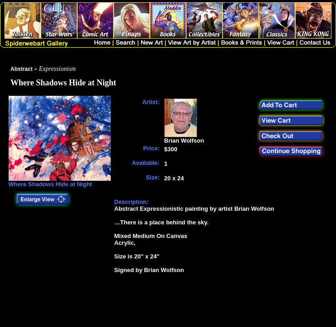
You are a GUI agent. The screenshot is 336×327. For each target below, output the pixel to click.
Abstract (21, 69)
